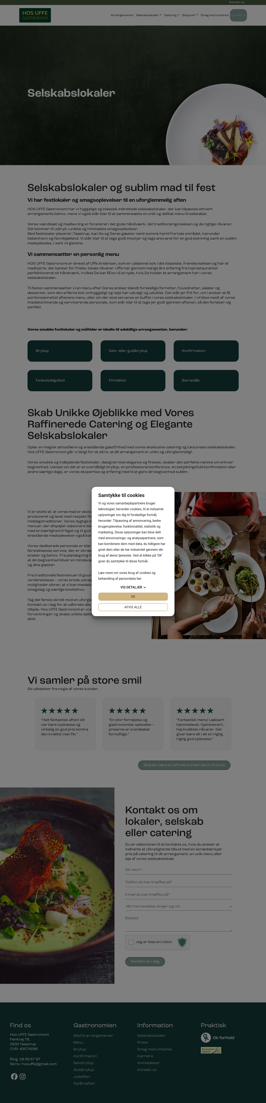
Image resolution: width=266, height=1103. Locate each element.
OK (133, 597)
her (139, 579)
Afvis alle (133, 607)
